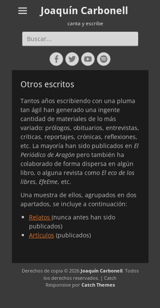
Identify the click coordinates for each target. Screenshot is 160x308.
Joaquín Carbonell (84, 11)
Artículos (41, 235)
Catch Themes (98, 284)
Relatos (40, 217)
